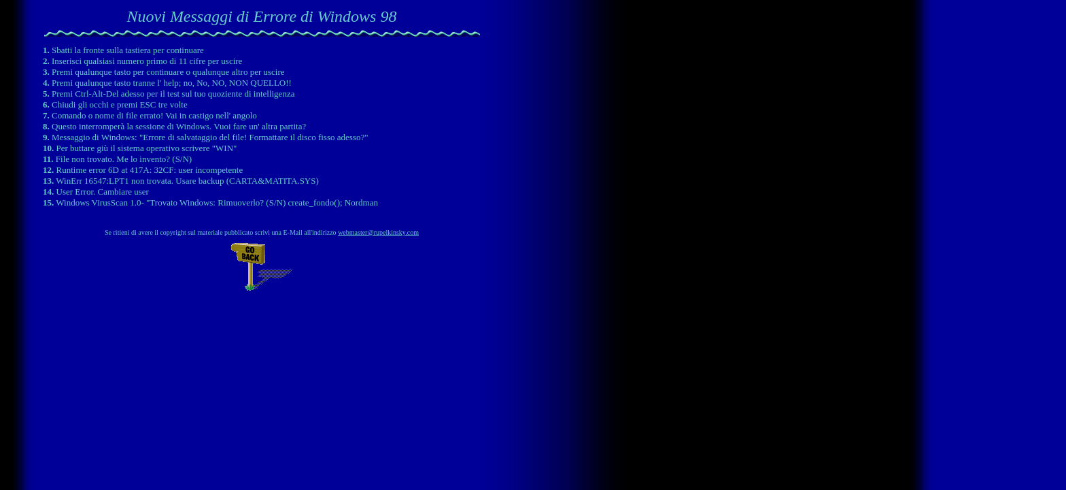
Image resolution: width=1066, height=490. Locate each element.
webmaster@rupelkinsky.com (378, 232)
